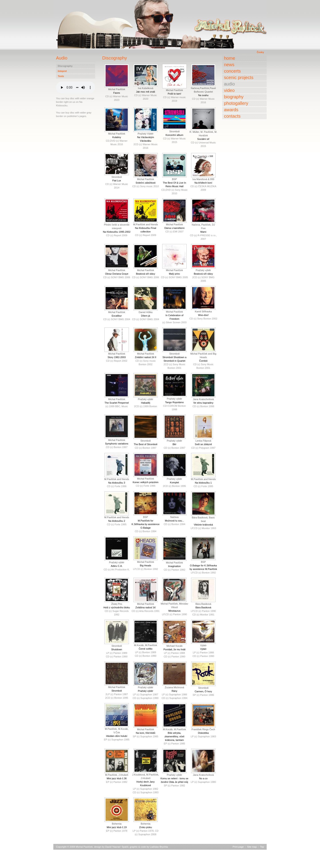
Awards (231, 109)
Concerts (232, 71)
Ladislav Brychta (159, 846)
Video (229, 90)
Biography (234, 96)
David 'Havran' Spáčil (116, 846)
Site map (252, 846)
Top (262, 846)
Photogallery (236, 103)
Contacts (232, 116)
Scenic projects (238, 77)
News (229, 64)
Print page (238, 846)
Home (229, 58)
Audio (229, 83)
